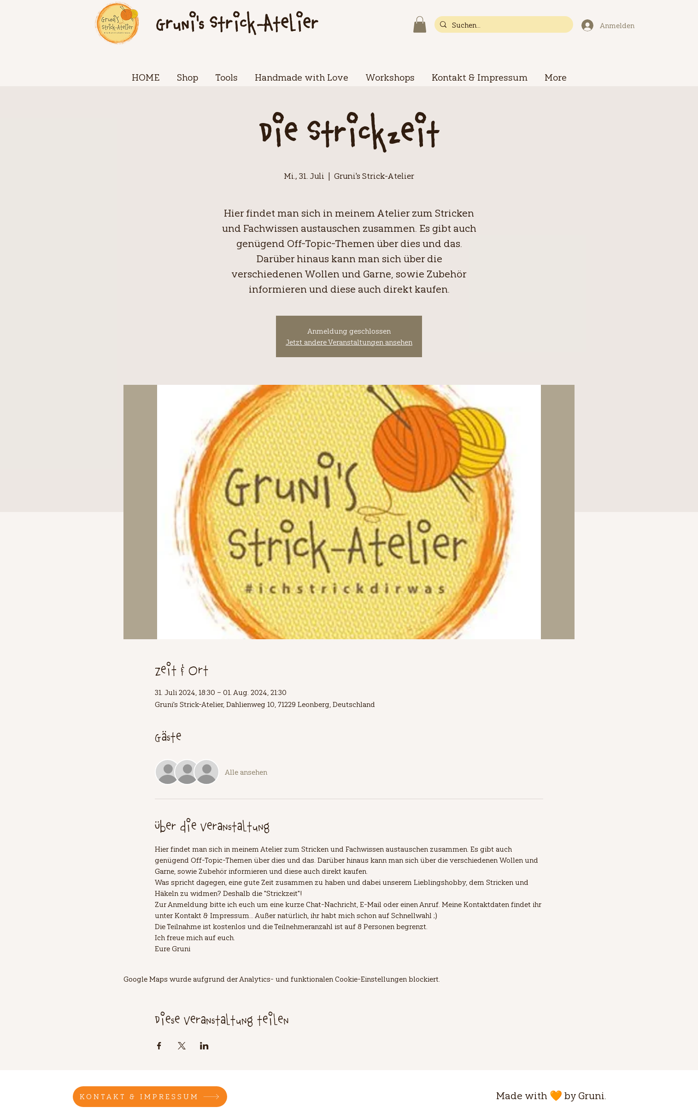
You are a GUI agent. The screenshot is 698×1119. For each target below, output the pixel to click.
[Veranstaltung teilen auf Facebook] (159, 1045)
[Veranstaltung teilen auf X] (181, 1045)
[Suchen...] (503, 25)
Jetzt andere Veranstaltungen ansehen (349, 342)
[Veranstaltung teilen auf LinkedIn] (204, 1045)
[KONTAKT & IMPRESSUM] (150, 1096)
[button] (420, 24)
